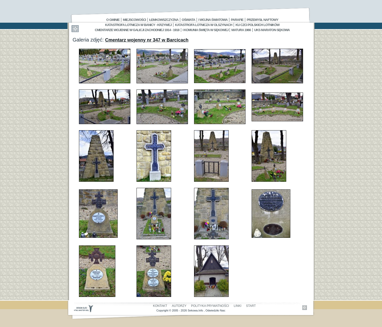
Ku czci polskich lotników (258, 25)
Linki (237, 306)
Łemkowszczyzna (164, 20)
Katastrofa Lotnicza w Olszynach (203, 25)
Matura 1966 (241, 30)
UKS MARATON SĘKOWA (272, 30)
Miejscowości (134, 20)
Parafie (237, 20)
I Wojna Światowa (212, 20)
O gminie (112, 20)
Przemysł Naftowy (262, 20)
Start (251, 306)
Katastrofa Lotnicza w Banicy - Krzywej (138, 25)
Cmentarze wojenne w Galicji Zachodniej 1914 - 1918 (137, 30)
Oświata (188, 20)
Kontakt (160, 306)
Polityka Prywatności (210, 306)
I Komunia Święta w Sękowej (206, 30)
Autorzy (179, 306)
